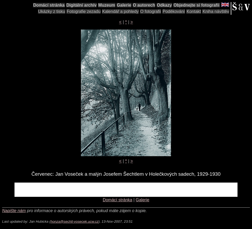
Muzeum (106, 5)
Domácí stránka (49, 5)
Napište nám (14, 210)
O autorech (144, 5)
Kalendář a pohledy (120, 11)
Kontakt (194, 11)
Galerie (124, 5)
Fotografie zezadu (83, 11)
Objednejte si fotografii (196, 5)
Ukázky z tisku (51, 11)
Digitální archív (81, 5)
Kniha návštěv (215, 11)
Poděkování (174, 11)
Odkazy (164, 5)
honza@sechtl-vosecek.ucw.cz (75, 221)
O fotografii (150, 11)
